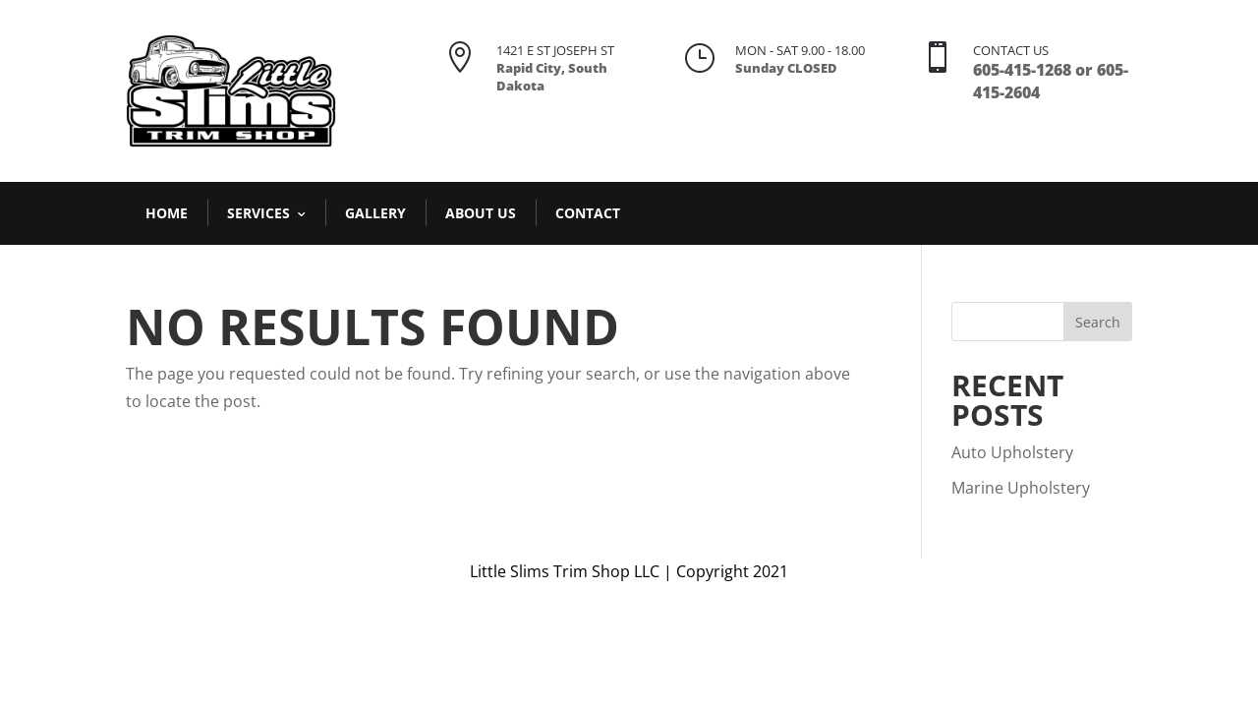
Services (258, 213)
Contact (587, 213)
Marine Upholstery (1020, 488)
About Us (480, 213)
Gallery (375, 213)
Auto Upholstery (1012, 452)
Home (166, 213)
